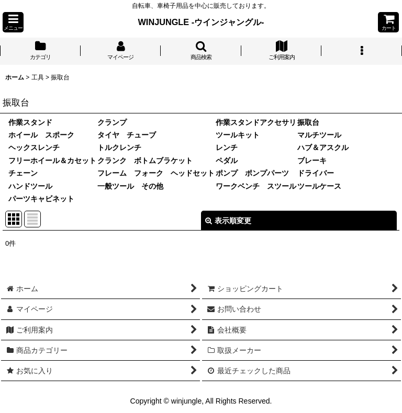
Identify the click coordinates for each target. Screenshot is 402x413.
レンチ (227, 147)
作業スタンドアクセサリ (256, 122)
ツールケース (319, 186)
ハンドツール (30, 186)
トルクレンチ (119, 147)
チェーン (23, 173)
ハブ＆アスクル (323, 147)
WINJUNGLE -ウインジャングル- (201, 22)
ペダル (227, 160)
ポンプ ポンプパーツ (252, 173)
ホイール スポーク (41, 135)
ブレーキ (312, 160)
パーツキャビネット (41, 198)
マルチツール (319, 135)
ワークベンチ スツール (256, 186)
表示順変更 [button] (228, 220)
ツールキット (238, 135)
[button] (13, 22)
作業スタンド (30, 122)
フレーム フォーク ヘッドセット (156, 173)
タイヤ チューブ (126, 135)
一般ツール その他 (130, 186)
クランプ (112, 122)
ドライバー (315, 173)
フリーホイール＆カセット (52, 160)
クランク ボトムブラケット (145, 160)
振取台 (308, 122)
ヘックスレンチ (34, 147)
